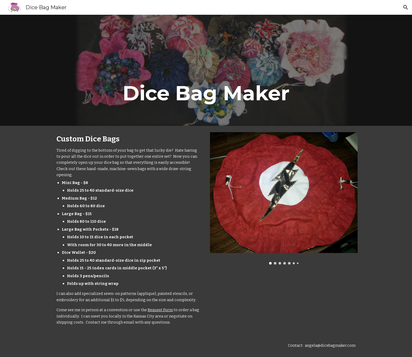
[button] (405, 7)
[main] (206, 93)
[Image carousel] (284, 198)
